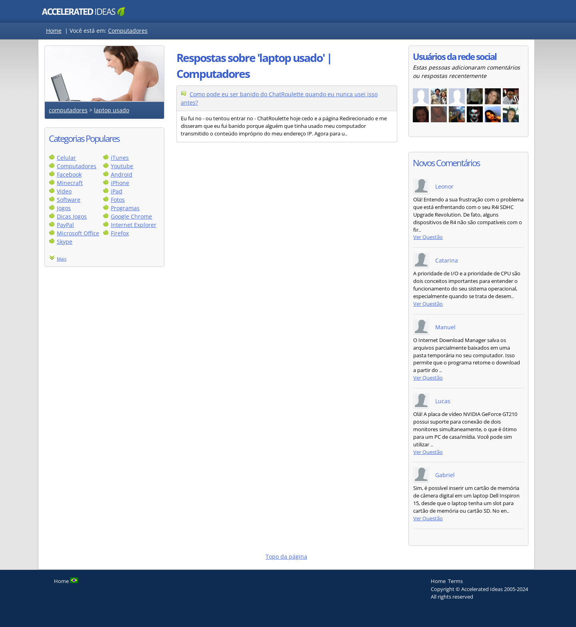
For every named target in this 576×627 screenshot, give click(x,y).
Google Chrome (131, 216)
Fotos (118, 199)
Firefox (120, 233)
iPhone (120, 183)
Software (68, 199)
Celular (66, 157)
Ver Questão (428, 237)
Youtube (122, 166)
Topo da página (286, 556)
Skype (64, 241)
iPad (116, 191)
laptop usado (111, 110)
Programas (125, 208)
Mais (61, 259)
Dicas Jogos (72, 216)
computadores (68, 110)
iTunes (120, 157)
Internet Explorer (133, 225)
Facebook (69, 174)
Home (54, 30)
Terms (455, 581)
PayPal (65, 225)
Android (121, 174)
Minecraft (70, 183)
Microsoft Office (78, 233)
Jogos (64, 208)
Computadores (128, 30)
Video (64, 191)
